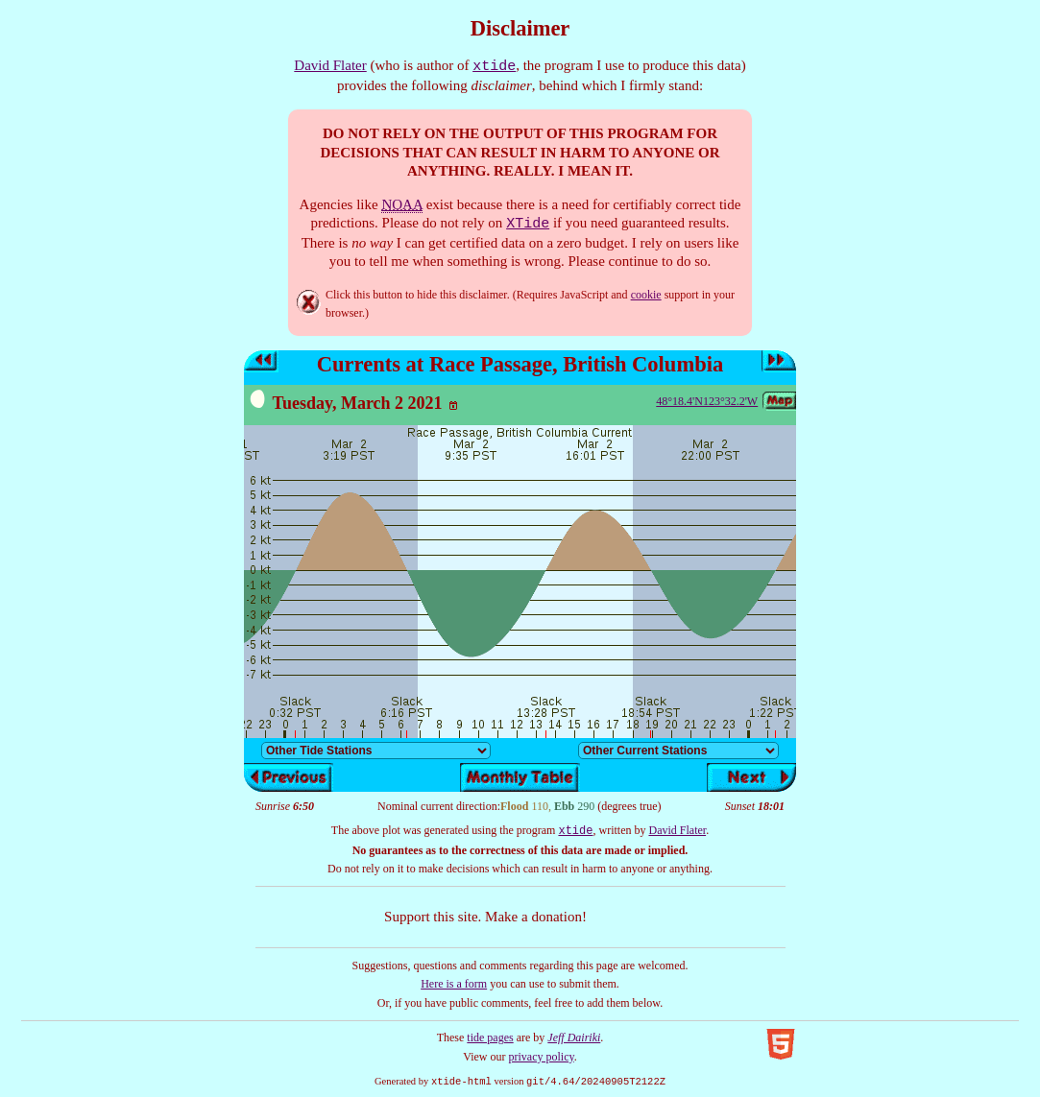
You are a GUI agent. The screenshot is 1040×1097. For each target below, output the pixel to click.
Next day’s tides (779, 361)
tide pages (490, 1037)
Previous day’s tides (261, 361)
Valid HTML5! (780, 1044)
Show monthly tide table (520, 777)
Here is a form (454, 983)
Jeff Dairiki (573, 1037)
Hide (309, 302)
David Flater (330, 65)
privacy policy (541, 1056)
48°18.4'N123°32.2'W (707, 401)
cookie (646, 294)
